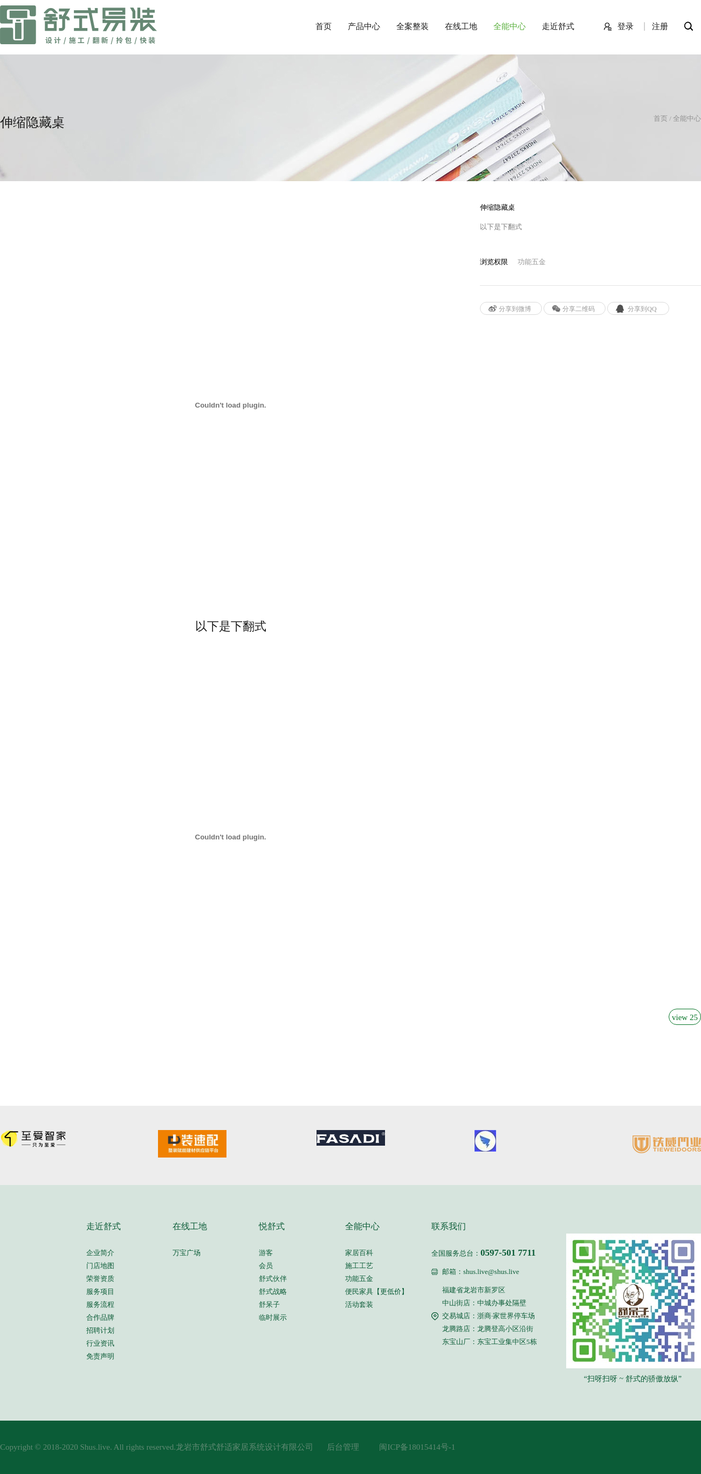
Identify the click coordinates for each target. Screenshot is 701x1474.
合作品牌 (100, 1317)
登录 (625, 26)
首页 (323, 26)
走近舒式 (558, 26)
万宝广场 (187, 1253)
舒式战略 (273, 1291)
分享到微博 (515, 309)
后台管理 (339, 1447)
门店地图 (100, 1266)
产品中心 (364, 26)
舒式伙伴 (273, 1279)
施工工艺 (359, 1266)
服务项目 (100, 1291)
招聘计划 (100, 1330)
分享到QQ (642, 309)
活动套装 (359, 1304)
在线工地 (461, 26)
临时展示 (273, 1317)
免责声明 (100, 1356)
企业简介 (100, 1253)
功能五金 (359, 1279)
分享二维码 (578, 309)
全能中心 (509, 26)
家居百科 (359, 1253)
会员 (266, 1266)
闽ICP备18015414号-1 (407, 1447)
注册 (660, 26)
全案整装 (412, 26)
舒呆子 (269, 1304)
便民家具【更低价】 (376, 1291)
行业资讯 (100, 1343)
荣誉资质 (100, 1279)
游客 (266, 1253)
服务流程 (100, 1304)
